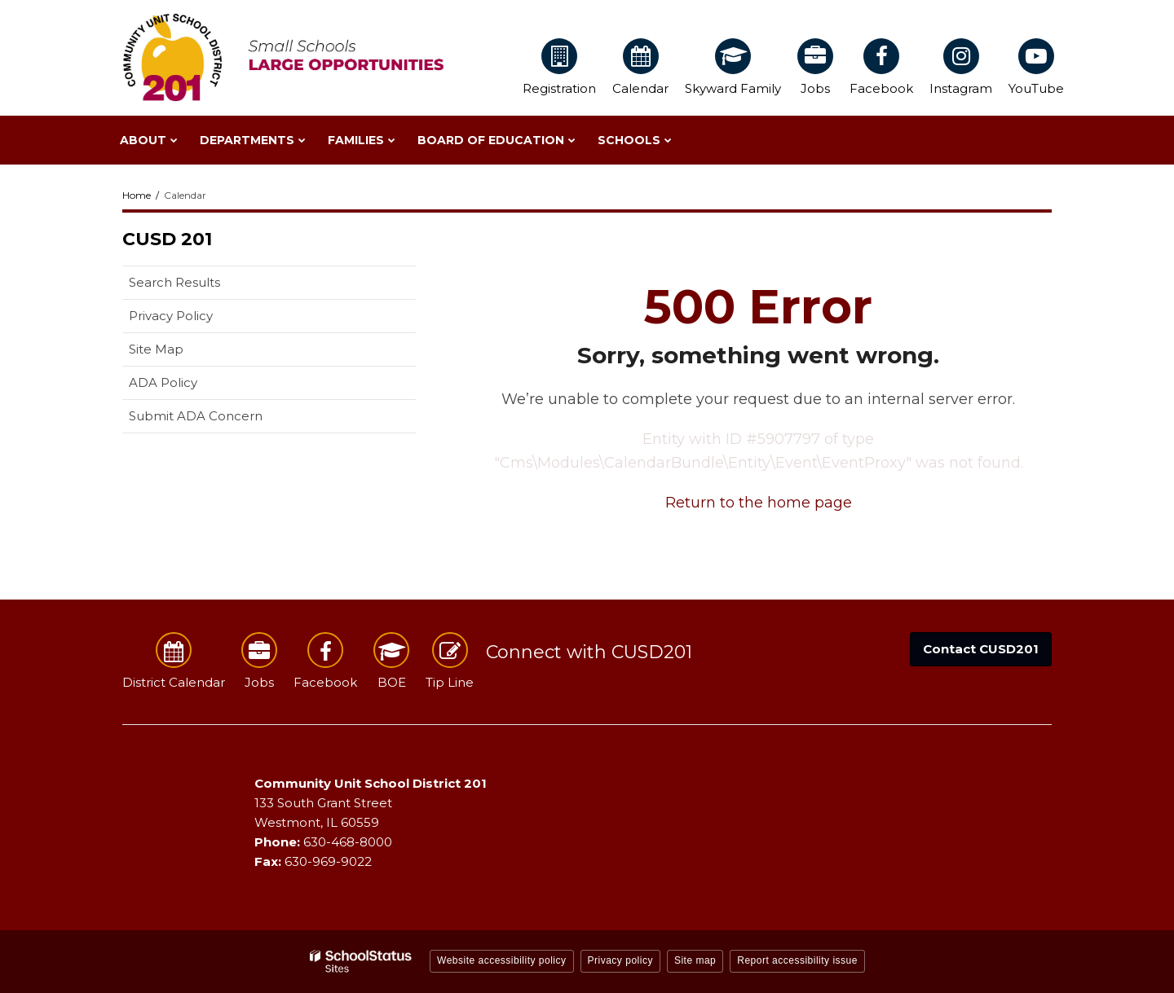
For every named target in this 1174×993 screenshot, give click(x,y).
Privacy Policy (171, 315)
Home (136, 195)
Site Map (156, 349)
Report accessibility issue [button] (797, 960)
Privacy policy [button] (620, 960)
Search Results (174, 282)
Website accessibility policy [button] (502, 960)
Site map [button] (695, 960)
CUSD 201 (167, 239)
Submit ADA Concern (196, 416)
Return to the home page (758, 503)
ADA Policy (163, 382)
